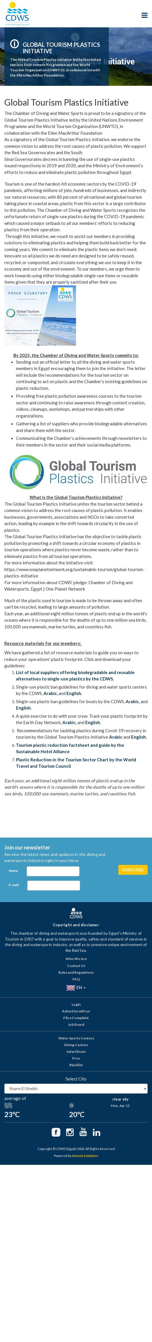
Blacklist (76, 1065)
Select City (76, 1078)
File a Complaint (76, 1018)
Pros (76, 1058)
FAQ (76, 979)
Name (13, 870)
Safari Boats (76, 1051)
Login (76, 1004)
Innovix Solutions (85, 1156)
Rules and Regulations (76, 972)
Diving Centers (76, 1045)
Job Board (76, 1024)
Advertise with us (76, 1011)
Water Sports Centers (76, 1038)
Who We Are (76, 959)
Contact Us (76, 966)
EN (76, 988)
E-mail (14, 885)
